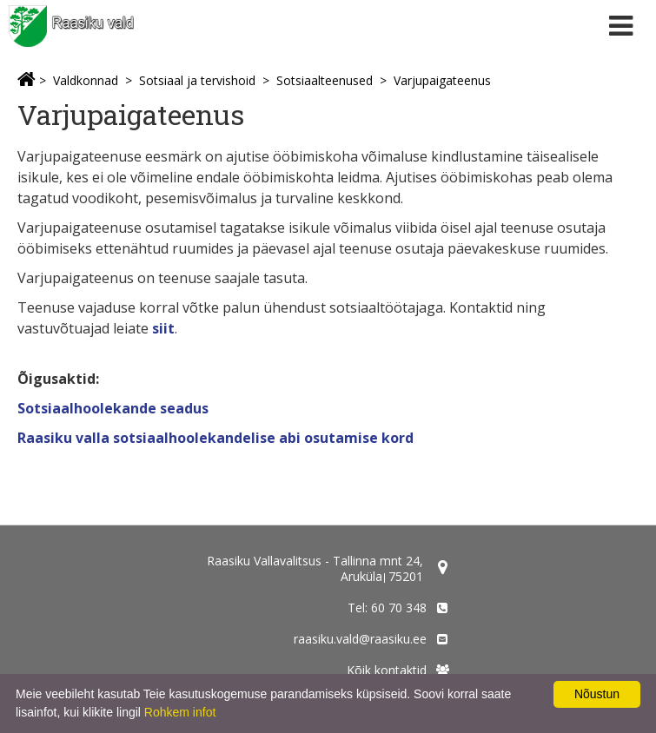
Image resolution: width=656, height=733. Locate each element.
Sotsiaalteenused (324, 80)
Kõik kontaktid (387, 670)
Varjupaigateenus (442, 80)
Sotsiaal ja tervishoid (197, 80)
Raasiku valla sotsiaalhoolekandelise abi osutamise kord (215, 437)
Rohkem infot (179, 712)
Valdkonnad (85, 80)
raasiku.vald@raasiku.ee (360, 639)
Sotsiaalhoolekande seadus (113, 408)
